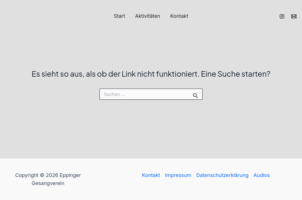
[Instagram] (281, 16)
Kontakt (179, 16)
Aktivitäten (147, 16)
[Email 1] (293, 16)
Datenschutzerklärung (222, 175)
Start (119, 16)
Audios (262, 175)
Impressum (178, 175)
